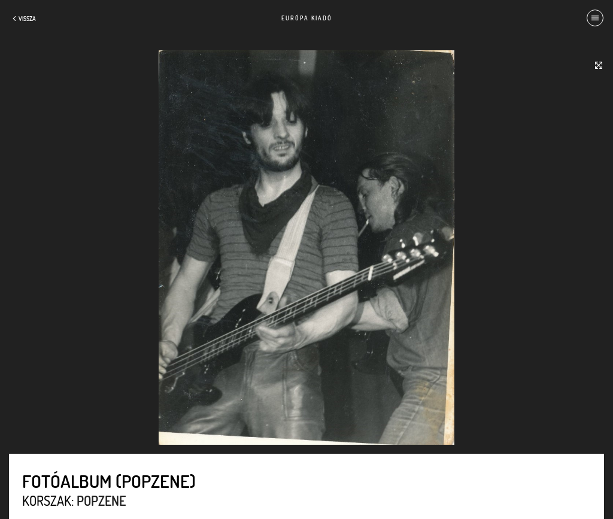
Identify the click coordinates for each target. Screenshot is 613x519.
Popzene (101, 500)
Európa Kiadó (306, 18)
